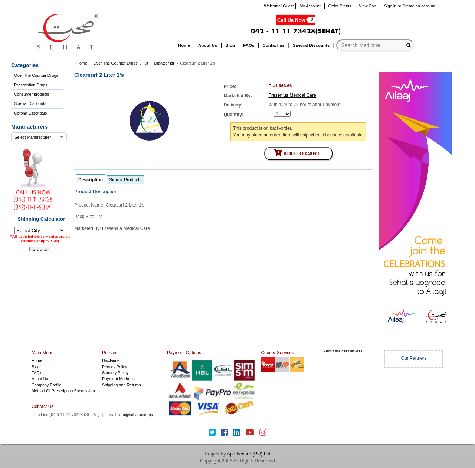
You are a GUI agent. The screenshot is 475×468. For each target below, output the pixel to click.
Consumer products (31, 94)
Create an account (418, 6)
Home (37, 360)
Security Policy (115, 372)
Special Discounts (30, 103)
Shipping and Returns (121, 385)
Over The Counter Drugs (36, 75)
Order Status (339, 6)
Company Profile (46, 385)
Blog (36, 367)
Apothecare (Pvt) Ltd (248, 454)
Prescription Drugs (30, 85)
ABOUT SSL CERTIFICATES (343, 351)
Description (90, 179)
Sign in (390, 6)
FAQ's (37, 372)
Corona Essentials (30, 113)
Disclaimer (111, 360)
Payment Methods (118, 378)
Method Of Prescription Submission (63, 391)
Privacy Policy (114, 367)
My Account (309, 6)
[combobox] (39, 137)
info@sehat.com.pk (135, 414)
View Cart (367, 6)
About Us (40, 378)
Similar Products (125, 179)
